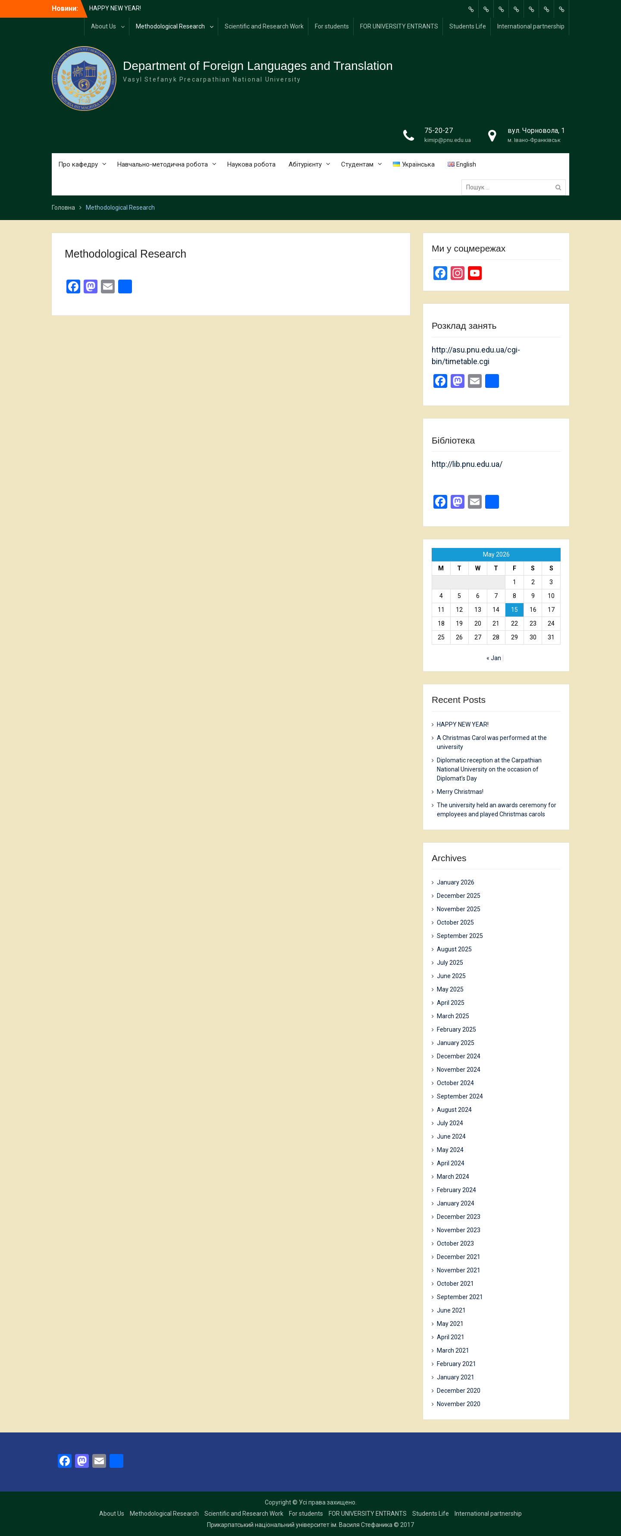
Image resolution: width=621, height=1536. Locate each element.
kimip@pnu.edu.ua (447, 140)
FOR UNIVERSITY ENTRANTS (399, 26)
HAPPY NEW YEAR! (115, 8)
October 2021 (455, 1283)
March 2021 (453, 1350)
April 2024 (450, 1163)
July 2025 (450, 962)
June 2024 (451, 1136)
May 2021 (450, 1323)
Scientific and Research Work (264, 26)
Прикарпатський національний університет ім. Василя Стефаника (299, 1524)
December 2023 (458, 1216)
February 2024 (456, 1190)
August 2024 (454, 1109)
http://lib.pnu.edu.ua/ (467, 464)
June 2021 (451, 1310)
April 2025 (450, 1002)
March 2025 (453, 1016)
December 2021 (458, 1256)
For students (332, 26)
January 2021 (455, 1377)
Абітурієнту (305, 164)
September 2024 (460, 1096)
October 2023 (455, 1243)
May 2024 (450, 1149)
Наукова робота (251, 164)
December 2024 (458, 1056)
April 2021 (450, 1337)
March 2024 (453, 1176)
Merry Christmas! (460, 791)
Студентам (357, 164)
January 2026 (455, 882)
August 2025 (454, 949)
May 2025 (450, 989)
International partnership (531, 26)
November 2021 (458, 1270)
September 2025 (460, 935)
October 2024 (455, 1083)
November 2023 (458, 1230)
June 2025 (451, 976)
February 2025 (456, 1029)
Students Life (467, 26)
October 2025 (455, 922)
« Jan (493, 658)
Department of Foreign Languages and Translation (258, 65)
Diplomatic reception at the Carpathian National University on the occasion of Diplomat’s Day (489, 769)
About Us (103, 26)
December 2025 (458, 895)
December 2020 (458, 1390)
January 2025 (455, 1042)
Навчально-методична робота (162, 164)
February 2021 (456, 1363)
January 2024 (455, 1203)
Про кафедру (78, 164)
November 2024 (458, 1069)
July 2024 (450, 1123)
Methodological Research (170, 26)
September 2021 (460, 1297)
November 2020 (458, 1404)
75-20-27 (438, 130)
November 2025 (458, 909)
